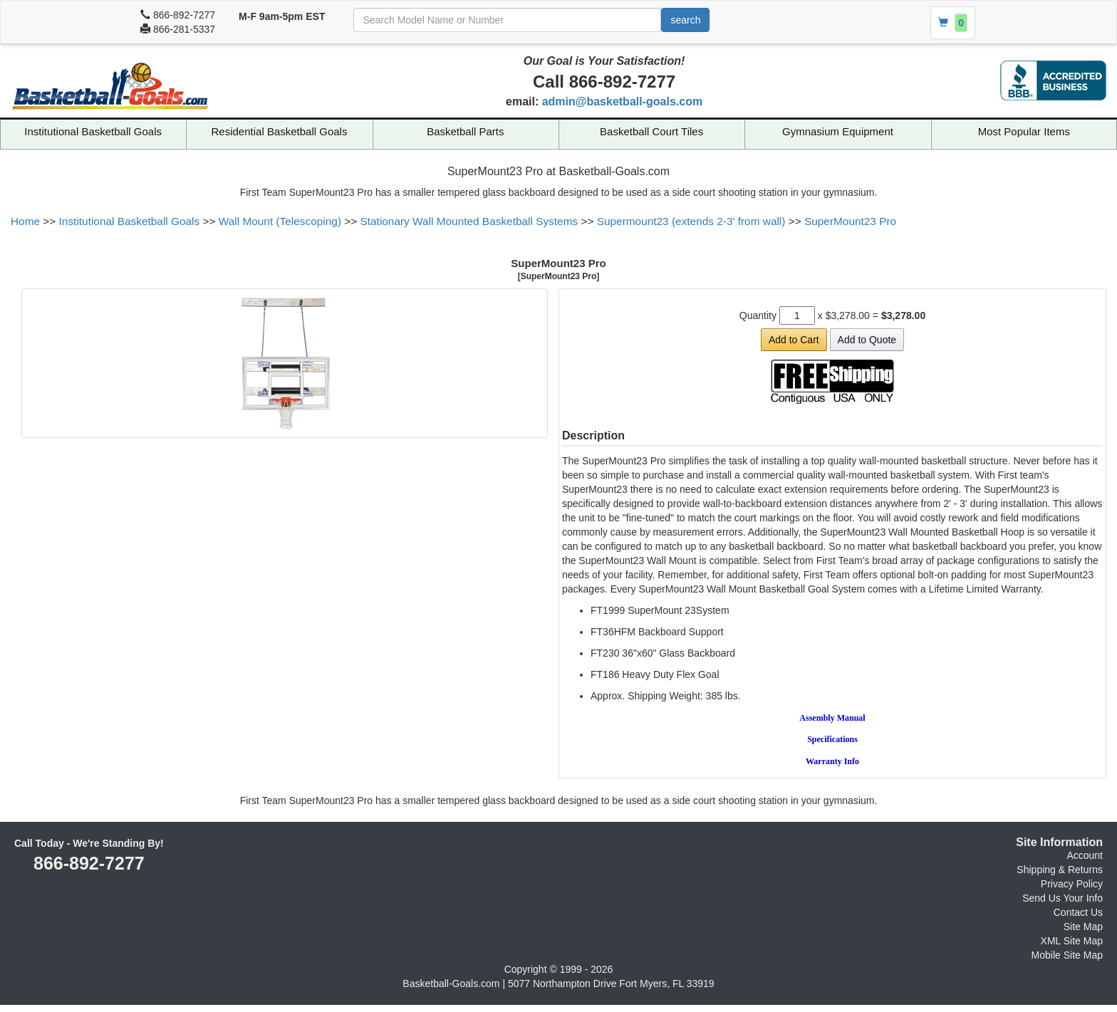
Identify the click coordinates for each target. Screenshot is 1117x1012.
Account (1084, 855)
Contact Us (1078, 912)
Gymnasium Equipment (837, 131)
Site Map (1083, 926)
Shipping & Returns (1060, 869)
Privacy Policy (1072, 884)
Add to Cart (794, 339)
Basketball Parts (465, 131)
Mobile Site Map (1067, 955)
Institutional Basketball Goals (93, 131)
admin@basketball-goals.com (622, 101)
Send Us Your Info (1062, 898)
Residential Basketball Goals (280, 131)
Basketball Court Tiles (651, 131)
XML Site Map (1072, 940)
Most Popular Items (1024, 131)
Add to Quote (867, 339)
